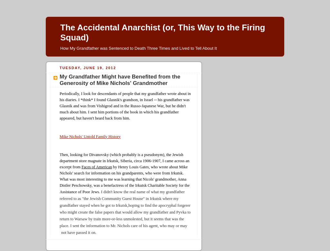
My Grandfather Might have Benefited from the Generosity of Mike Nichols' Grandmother (120, 80)
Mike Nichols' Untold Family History (90, 136)
